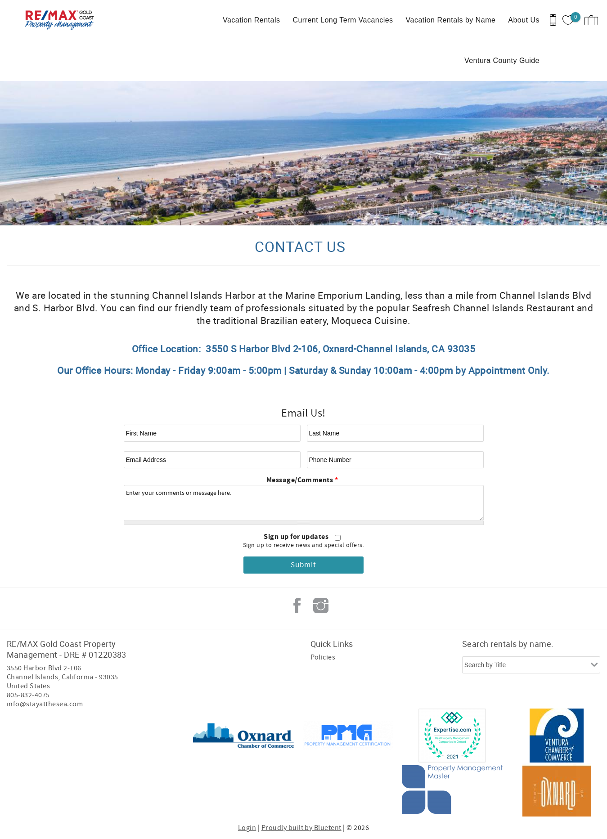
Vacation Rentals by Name (451, 20)
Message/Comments (302, 480)
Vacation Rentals (251, 20)
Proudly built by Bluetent (301, 827)
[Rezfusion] (84, 762)
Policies (323, 657)
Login (247, 827)
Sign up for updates (297, 537)
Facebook (297, 606)
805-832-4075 (28, 695)
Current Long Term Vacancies (342, 20)
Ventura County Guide (502, 60)
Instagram (321, 606)
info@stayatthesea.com (45, 704)
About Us (524, 20)
